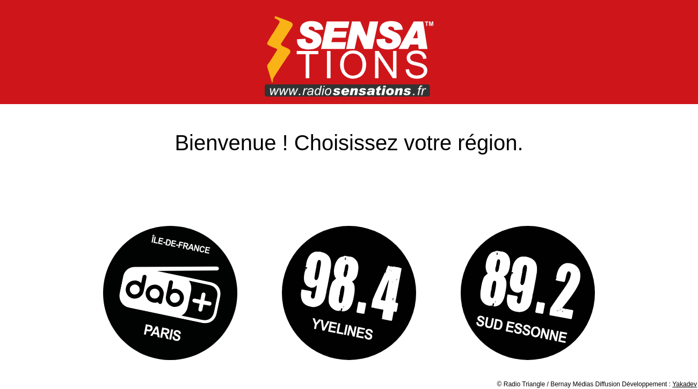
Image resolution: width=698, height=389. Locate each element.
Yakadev (684, 384)
